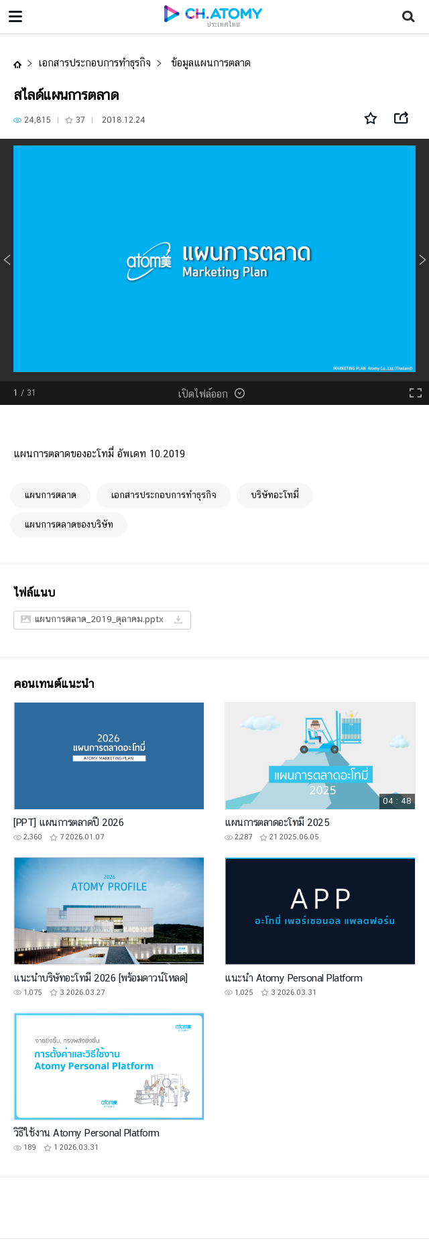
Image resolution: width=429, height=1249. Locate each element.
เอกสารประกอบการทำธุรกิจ (94, 62)
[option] (214, 260)
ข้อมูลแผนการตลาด (209, 62)
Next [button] (422, 260)
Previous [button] (6, 260)
